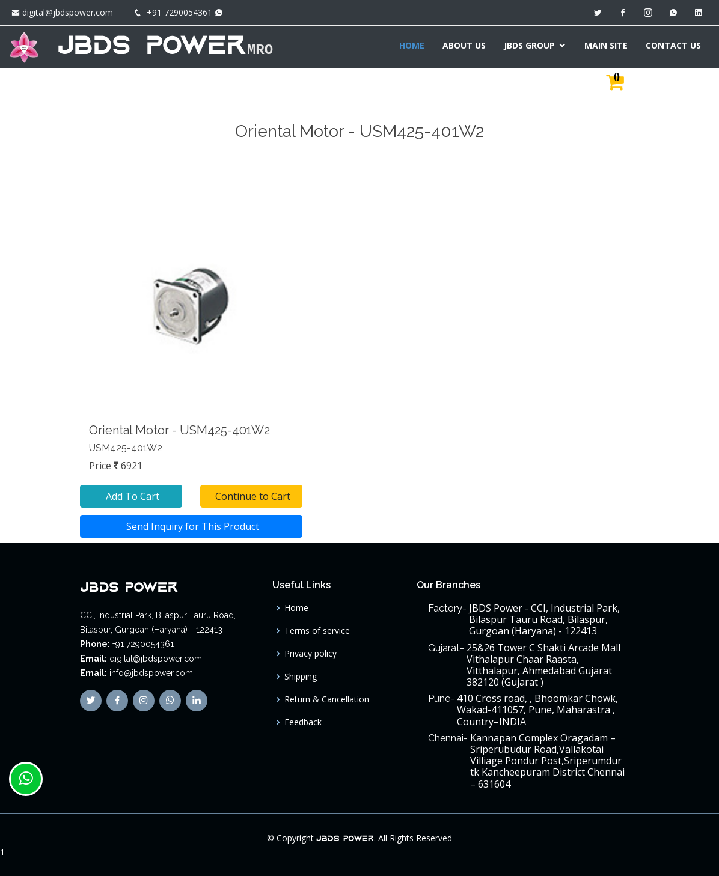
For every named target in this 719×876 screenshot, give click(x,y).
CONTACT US (673, 45)
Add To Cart (131, 496)
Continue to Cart (251, 496)
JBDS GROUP (529, 45)
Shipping (300, 676)
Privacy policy (310, 653)
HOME (411, 45)
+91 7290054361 (179, 12)
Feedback (303, 722)
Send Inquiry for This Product (191, 526)
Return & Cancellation (326, 699)
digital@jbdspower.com (67, 12)
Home (296, 608)
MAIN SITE (606, 45)
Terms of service (317, 631)
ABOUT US (464, 45)
